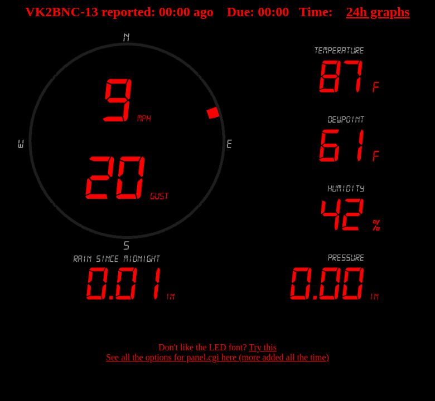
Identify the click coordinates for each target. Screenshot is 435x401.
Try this (263, 347)
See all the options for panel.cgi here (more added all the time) (217, 357)
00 (165, 11)
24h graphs (378, 11)
